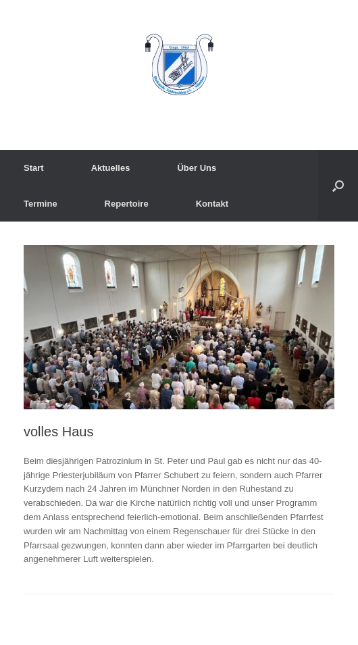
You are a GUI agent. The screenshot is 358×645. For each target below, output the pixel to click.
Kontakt (212, 204)
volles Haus (58, 431)
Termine (40, 204)
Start (34, 168)
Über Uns (196, 168)
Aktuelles (110, 168)
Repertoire (127, 204)
